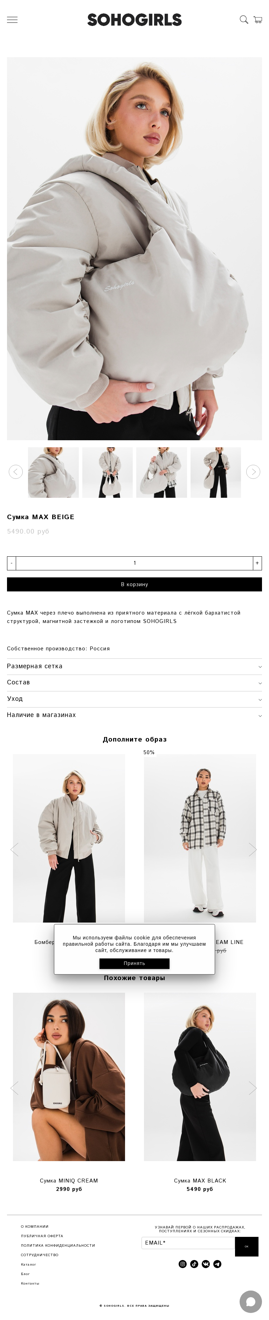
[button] (16, 472)
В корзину (134, 584)
